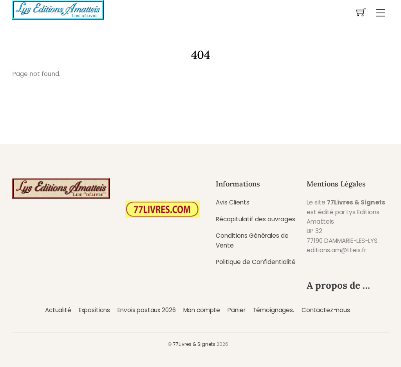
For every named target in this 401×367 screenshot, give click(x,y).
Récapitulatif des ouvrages (255, 219)
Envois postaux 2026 (146, 310)
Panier (236, 310)
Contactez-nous (326, 310)
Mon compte (201, 310)
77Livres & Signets (194, 344)
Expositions (94, 310)
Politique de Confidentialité (256, 262)
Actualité (58, 310)
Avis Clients (232, 202)
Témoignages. (273, 310)
